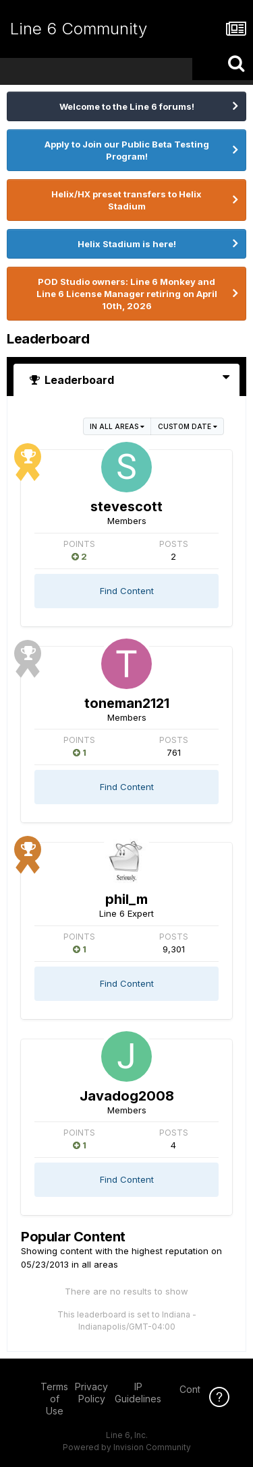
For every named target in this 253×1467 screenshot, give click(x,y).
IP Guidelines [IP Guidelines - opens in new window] (138, 1392)
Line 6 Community (78, 28)
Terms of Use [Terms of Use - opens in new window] (54, 1398)
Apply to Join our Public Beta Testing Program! (127, 150)
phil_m (126, 899)
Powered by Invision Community (127, 1447)
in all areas (117, 426)
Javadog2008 (127, 1096)
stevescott (126, 506)
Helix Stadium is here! (127, 243)
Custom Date (187, 426)
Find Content (127, 590)
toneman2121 (126, 703)
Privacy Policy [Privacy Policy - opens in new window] (91, 1392)
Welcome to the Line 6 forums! (126, 106)
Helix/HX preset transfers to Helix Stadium (126, 200)
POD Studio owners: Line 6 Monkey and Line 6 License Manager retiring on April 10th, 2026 (126, 293)
